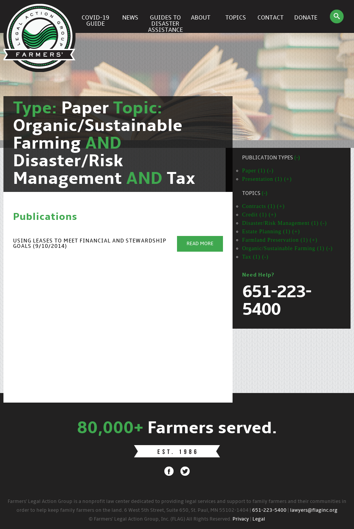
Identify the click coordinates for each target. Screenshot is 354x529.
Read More (200, 243)
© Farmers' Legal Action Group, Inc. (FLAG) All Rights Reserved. (159, 519)
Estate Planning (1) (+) (271, 231)
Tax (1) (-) (255, 257)
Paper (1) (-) (258, 171)
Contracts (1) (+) (263, 206)
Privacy (241, 519)
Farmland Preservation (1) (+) (280, 240)
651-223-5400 (269, 510)
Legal (258, 519)
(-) (297, 158)
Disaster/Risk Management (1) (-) (284, 223)
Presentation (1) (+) (267, 179)
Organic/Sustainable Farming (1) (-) (287, 248)
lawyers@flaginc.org (314, 510)
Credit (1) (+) (259, 215)
